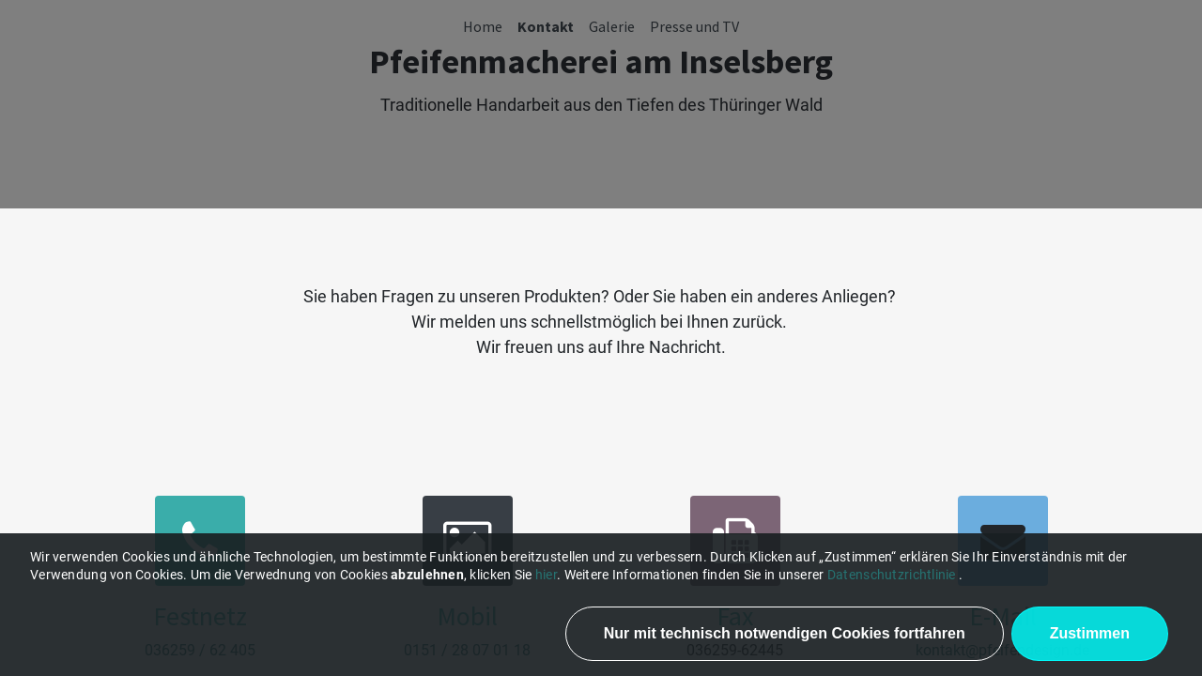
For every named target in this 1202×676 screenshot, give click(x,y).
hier (546, 574)
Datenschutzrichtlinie (891, 574)
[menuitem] (482, 26)
